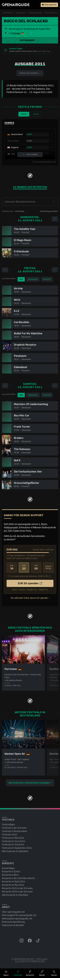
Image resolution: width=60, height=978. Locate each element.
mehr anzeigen (30, 155)
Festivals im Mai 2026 (13, 838)
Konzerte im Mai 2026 (13, 885)
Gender (36, 114)
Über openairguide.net (13, 912)
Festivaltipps (8, 824)
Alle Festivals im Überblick (15, 851)
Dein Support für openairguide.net (19, 915)
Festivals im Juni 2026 (13, 841)
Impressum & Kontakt (13, 925)
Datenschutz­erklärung (13, 922)
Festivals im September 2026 (17, 848)
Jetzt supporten (49, 5)
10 (12, 567)
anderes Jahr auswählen (30, 73)
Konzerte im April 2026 (13, 881)
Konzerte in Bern (10, 875)
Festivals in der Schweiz (14, 828)
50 (36, 567)
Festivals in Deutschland (14, 831)
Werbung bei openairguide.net (17, 918)
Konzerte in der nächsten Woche (18, 878)
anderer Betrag (48, 567)
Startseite (8, 13)
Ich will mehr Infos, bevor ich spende (29, 598)
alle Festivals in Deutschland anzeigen (29, 782)
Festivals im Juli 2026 (13, 844)
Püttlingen (15, 33)
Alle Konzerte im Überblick (15, 895)
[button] (30, 40)
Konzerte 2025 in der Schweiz (17, 888)
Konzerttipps (8, 868)
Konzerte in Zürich (11, 871)
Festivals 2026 (9, 834)
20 (24, 567)
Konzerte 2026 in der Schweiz (17, 891)
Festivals (20, 13)
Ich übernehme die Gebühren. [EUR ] (29, 576)
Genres (24, 114)
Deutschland (35, 13)
